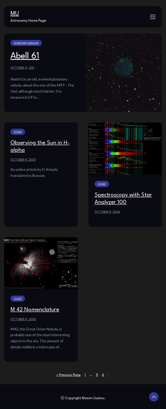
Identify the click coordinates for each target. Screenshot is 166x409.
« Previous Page (68, 375)
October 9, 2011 (22, 68)
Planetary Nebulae (26, 43)
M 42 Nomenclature (34, 309)
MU (14, 14)
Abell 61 (24, 56)
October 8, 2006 (107, 212)
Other (18, 132)
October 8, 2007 (23, 160)
